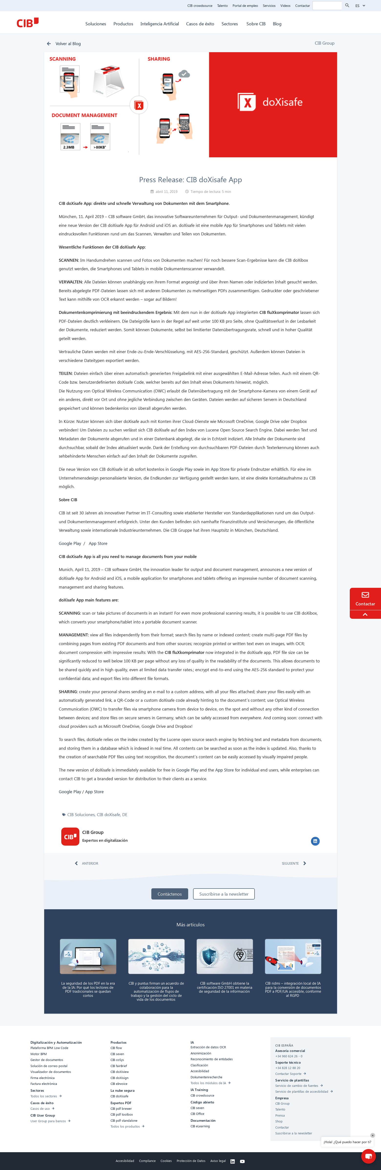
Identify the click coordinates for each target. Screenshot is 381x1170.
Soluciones (95, 23)
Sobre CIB (256, 23)
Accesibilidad (125, 1161)
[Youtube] (242, 1161)
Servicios (269, 5)
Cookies (166, 1161)
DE (124, 814)
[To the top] (366, 614)
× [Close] (372, 1135)
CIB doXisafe (108, 814)
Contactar (302, 5)
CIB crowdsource (199, 5)
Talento (222, 5)
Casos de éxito (200, 23)
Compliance (147, 1161)
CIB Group (325, 43)
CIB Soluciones (81, 814)
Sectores (230, 23)
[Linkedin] (232, 1161)
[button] (315, 841)
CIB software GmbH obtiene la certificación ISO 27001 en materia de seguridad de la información (224, 987)
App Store (220, 469)
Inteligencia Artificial (160, 23)
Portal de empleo (245, 5)
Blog (277, 23)
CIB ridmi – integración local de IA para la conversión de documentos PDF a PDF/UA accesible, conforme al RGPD (293, 989)
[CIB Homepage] (27, 22)
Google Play (181, 469)
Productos (123, 23)
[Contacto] (365, 595)
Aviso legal (218, 1161)
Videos (285, 5)
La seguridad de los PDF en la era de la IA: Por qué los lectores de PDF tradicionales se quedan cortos (88, 989)
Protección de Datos (191, 1161)
